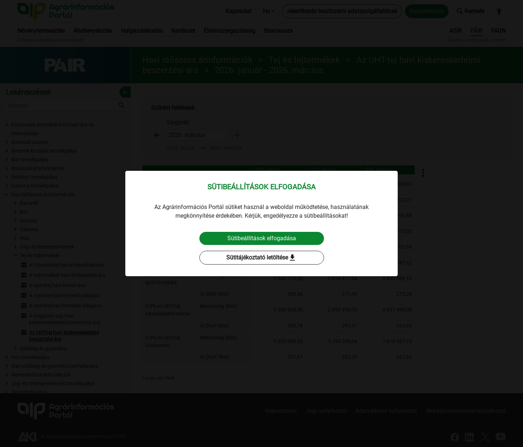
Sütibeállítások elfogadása (261, 238)
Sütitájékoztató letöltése (261, 257)
